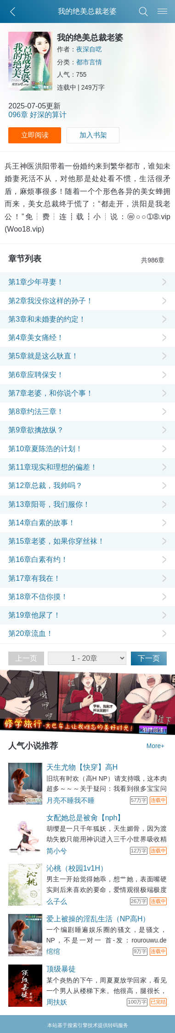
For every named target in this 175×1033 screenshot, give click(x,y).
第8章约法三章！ (36, 411)
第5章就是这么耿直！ (43, 356)
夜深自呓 (89, 49)
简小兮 (56, 851)
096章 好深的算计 (37, 115)
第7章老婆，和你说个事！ (50, 393)
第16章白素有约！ (38, 559)
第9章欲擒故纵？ (36, 430)
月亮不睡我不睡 (70, 800)
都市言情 (89, 62)
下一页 (149, 658)
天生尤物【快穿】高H (82, 767)
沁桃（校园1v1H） (76, 868)
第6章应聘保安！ (36, 375)
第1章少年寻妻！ (36, 282)
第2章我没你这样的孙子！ (50, 301)
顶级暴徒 (61, 969)
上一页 (26, 658)
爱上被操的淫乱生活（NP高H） (98, 919)
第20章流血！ (30, 633)
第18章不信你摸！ (38, 597)
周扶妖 (56, 1002)
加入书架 (93, 135)
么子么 (56, 901)
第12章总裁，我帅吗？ (45, 485)
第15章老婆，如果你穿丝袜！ (56, 541)
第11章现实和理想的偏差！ (52, 467)
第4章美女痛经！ (36, 337)
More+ (155, 746)
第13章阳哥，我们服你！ (49, 504)
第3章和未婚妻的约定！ (47, 319)
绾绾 (53, 951)
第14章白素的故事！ (41, 523)
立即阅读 (35, 135)
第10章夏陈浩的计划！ (45, 449)
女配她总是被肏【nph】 (85, 818)
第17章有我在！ (34, 578)
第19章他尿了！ (34, 615)
